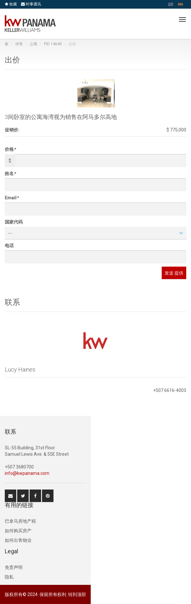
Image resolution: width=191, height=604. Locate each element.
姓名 (10, 173)
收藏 (11, 4)
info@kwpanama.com (27, 473)
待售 (19, 44)
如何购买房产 (18, 530)
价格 (10, 149)
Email (11, 197)
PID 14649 (53, 44)
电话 (9, 245)
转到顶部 (77, 594)
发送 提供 (174, 273)
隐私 (9, 576)
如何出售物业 (18, 540)
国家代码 (14, 222)
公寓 (33, 44)
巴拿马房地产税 (20, 521)
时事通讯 (31, 4)
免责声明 (14, 567)
